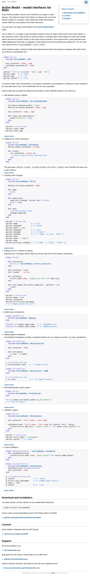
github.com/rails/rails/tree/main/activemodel (22, 517)
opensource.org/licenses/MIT (16, 533)
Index (4, 1)
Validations (36, 416)
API (29, 59)
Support (67, 18)
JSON (46, 370)
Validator (51, 451)
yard (52, 572)
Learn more (9, 136)
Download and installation (74, 13)
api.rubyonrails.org (12, 550)
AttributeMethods (38, 101)
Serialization (37, 343)
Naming (32, 318)
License (67, 16)
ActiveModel (20, 59)
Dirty (33, 181)
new (43, 263)
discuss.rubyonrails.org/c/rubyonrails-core (22, 567)
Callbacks (34, 145)
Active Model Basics (45, 27)
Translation (35, 393)
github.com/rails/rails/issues (16, 559)
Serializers (36, 370)
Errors (37, 263)
